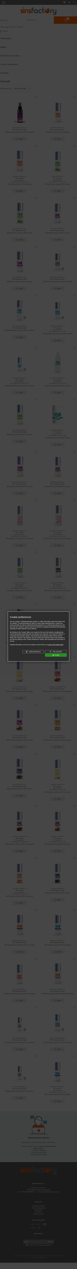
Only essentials (56, 652)
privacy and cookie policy (56, 644)
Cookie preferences (33, 652)
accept (55, 655)
